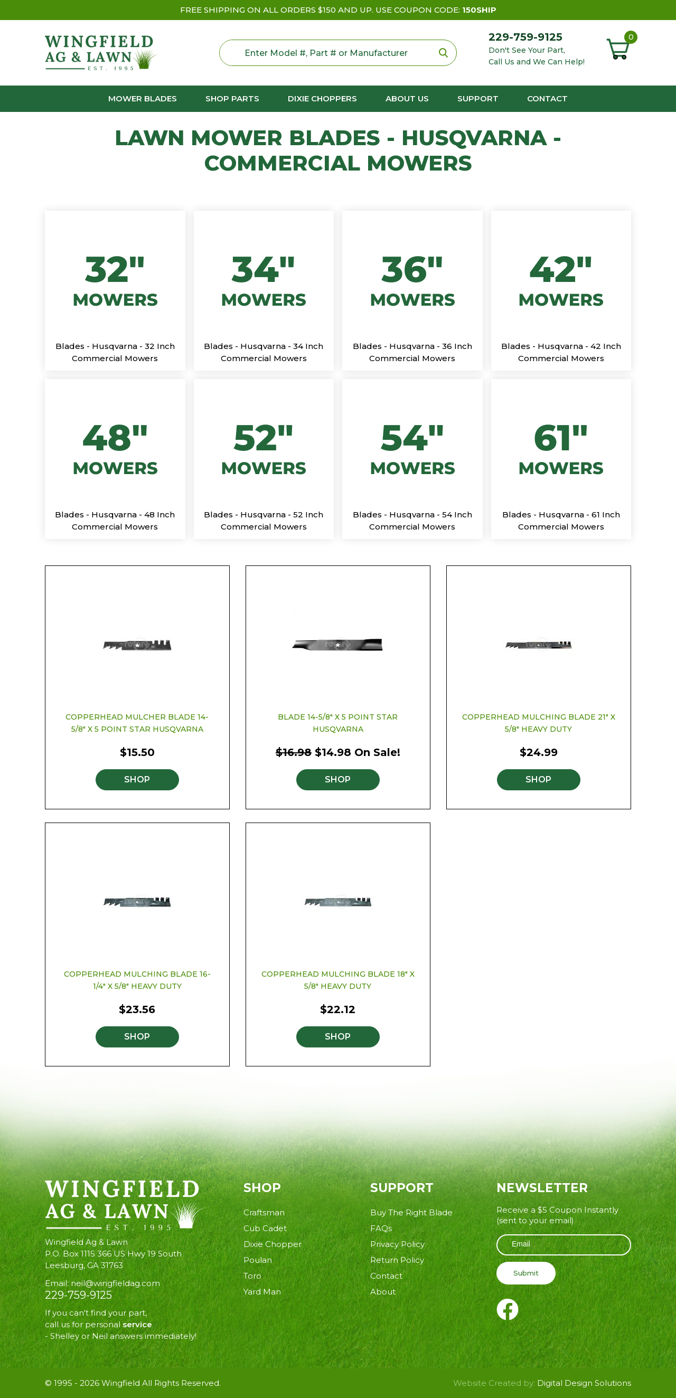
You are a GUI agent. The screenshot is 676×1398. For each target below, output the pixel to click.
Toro (252, 1276)
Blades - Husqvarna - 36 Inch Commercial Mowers (412, 352)
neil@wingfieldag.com (115, 1283)
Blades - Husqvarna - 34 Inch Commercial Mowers (263, 352)
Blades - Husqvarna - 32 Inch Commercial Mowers (115, 352)
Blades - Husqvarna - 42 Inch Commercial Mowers (561, 352)
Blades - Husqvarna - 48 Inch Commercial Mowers (115, 520)
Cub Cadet (265, 1228)
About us (407, 98)
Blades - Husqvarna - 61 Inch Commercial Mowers (561, 520)
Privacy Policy (397, 1244)
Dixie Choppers (322, 98)
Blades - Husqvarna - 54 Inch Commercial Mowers (412, 520)
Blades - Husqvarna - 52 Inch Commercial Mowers (263, 520)
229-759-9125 (525, 37)
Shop (137, 779)
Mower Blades (142, 98)
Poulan (257, 1260)
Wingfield (120, 1383)
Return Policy (397, 1260)
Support (478, 98)
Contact (547, 98)
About (383, 1292)
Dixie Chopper (272, 1244)
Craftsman (264, 1212)
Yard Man (262, 1292)
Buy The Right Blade (411, 1212)
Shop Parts (232, 98)
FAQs (381, 1228)
